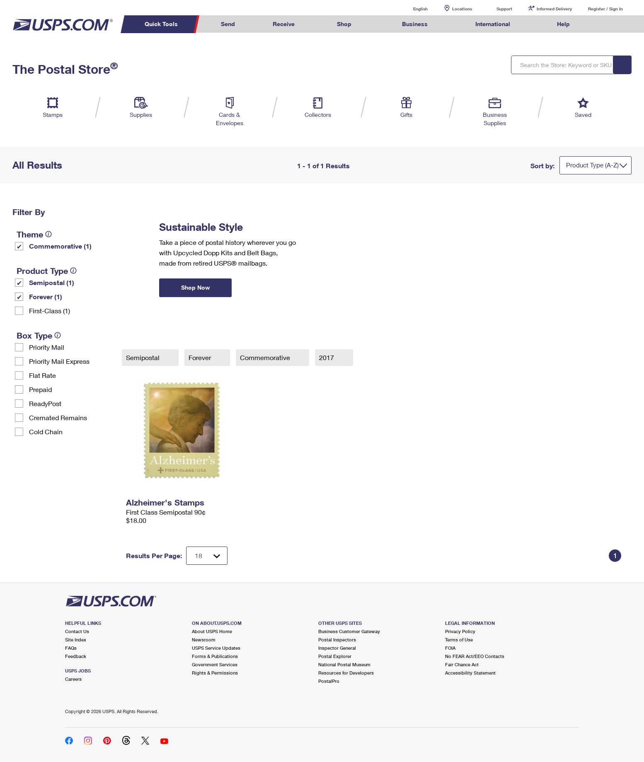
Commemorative (266, 357)
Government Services (214, 664)
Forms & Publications (215, 656)
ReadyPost (45, 403)
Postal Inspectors (337, 639)
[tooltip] (48, 234)
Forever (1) (45, 296)
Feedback (75, 656)
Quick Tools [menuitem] (161, 23)
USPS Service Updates (216, 648)
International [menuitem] (492, 23)
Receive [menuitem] (284, 23)
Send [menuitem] (228, 23)
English (412, 8)
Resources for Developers (346, 672)
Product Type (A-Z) (592, 165)
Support (504, 8)
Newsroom (203, 639)
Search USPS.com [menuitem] (604, 24)
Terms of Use (459, 639)
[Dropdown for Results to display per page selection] (207, 556)
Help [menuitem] (563, 23)
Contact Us (77, 631)
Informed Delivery (554, 8)
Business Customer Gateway (349, 631)
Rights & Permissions (215, 672)
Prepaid (40, 389)
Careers (73, 679)
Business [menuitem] (415, 23)
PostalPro (328, 681)
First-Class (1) (49, 310)
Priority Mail (46, 347)
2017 (327, 357)
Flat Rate (42, 375)
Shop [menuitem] (344, 23)
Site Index (75, 639)
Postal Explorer (334, 656)
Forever (201, 357)
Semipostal (143, 357)
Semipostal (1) (51, 282)
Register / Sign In (605, 8)
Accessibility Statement (470, 672)
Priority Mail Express (59, 361)
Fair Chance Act (462, 664)
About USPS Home (212, 631)
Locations (462, 8)
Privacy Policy (460, 631)
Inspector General (337, 648)
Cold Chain (46, 431)
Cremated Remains (58, 417)
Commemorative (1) (60, 246)
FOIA (450, 648)
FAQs (71, 648)
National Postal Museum (344, 664)
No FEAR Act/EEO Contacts (474, 656)
